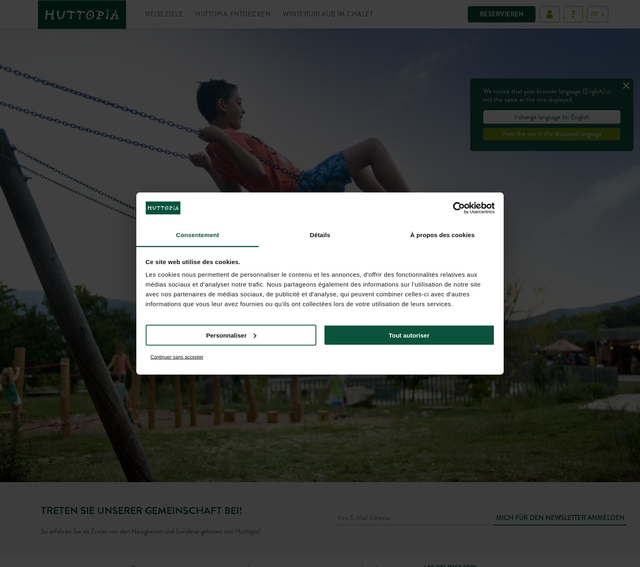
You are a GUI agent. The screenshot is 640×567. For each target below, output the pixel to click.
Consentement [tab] (197, 234)
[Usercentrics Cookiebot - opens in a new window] (459, 208)
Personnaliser (231, 334)
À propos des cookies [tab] (442, 234)
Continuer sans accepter (177, 357)
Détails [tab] (320, 234)
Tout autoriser (409, 334)
